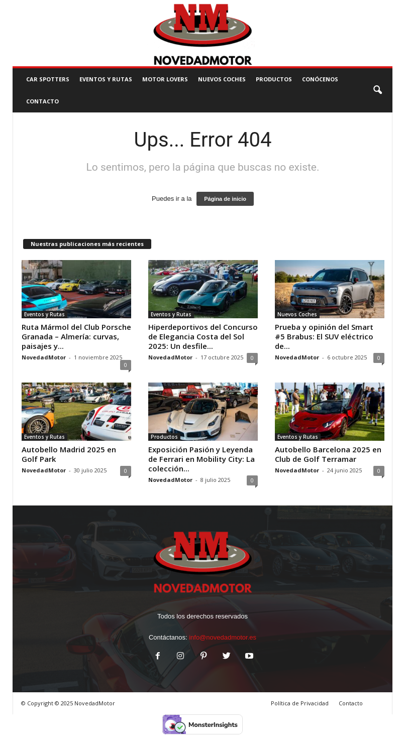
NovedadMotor (44, 357)
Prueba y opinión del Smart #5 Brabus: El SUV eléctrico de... (324, 336)
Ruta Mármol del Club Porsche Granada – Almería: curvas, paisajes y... (76, 336)
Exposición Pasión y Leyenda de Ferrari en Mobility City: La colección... (201, 458)
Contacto (351, 703)
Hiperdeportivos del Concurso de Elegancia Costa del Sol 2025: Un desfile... (203, 336)
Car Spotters (47, 79)
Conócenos (320, 79)
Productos (274, 79)
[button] (377, 90)
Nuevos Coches (222, 79)
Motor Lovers (165, 79)
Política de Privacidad (300, 703)
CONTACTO (42, 101)
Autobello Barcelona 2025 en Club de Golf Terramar (328, 454)
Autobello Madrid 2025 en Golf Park (69, 454)
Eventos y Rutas (105, 79)
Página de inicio (225, 199)
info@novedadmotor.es (222, 637)
